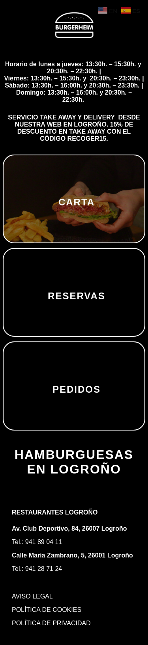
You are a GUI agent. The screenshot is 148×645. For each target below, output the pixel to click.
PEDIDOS (76, 389)
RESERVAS (76, 296)
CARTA (76, 202)
